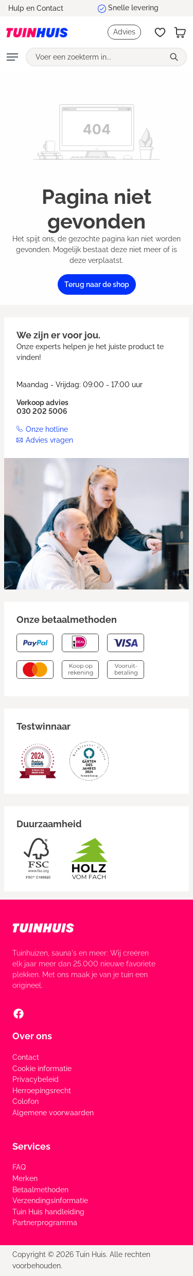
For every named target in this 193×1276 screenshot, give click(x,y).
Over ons (32, 1036)
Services (31, 1146)
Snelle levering (133, 8)
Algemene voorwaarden (53, 1113)
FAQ (19, 1167)
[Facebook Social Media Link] (18, 1013)
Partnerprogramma (44, 1222)
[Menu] (12, 57)
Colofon (25, 1101)
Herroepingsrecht (41, 1091)
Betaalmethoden (40, 1190)
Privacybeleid (35, 1079)
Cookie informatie (42, 1068)
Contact (25, 1057)
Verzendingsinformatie (50, 1200)
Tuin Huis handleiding (48, 1212)
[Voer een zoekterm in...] (95, 57)
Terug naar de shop (96, 284)
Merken (25, 1178)
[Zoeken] (175, 57)
